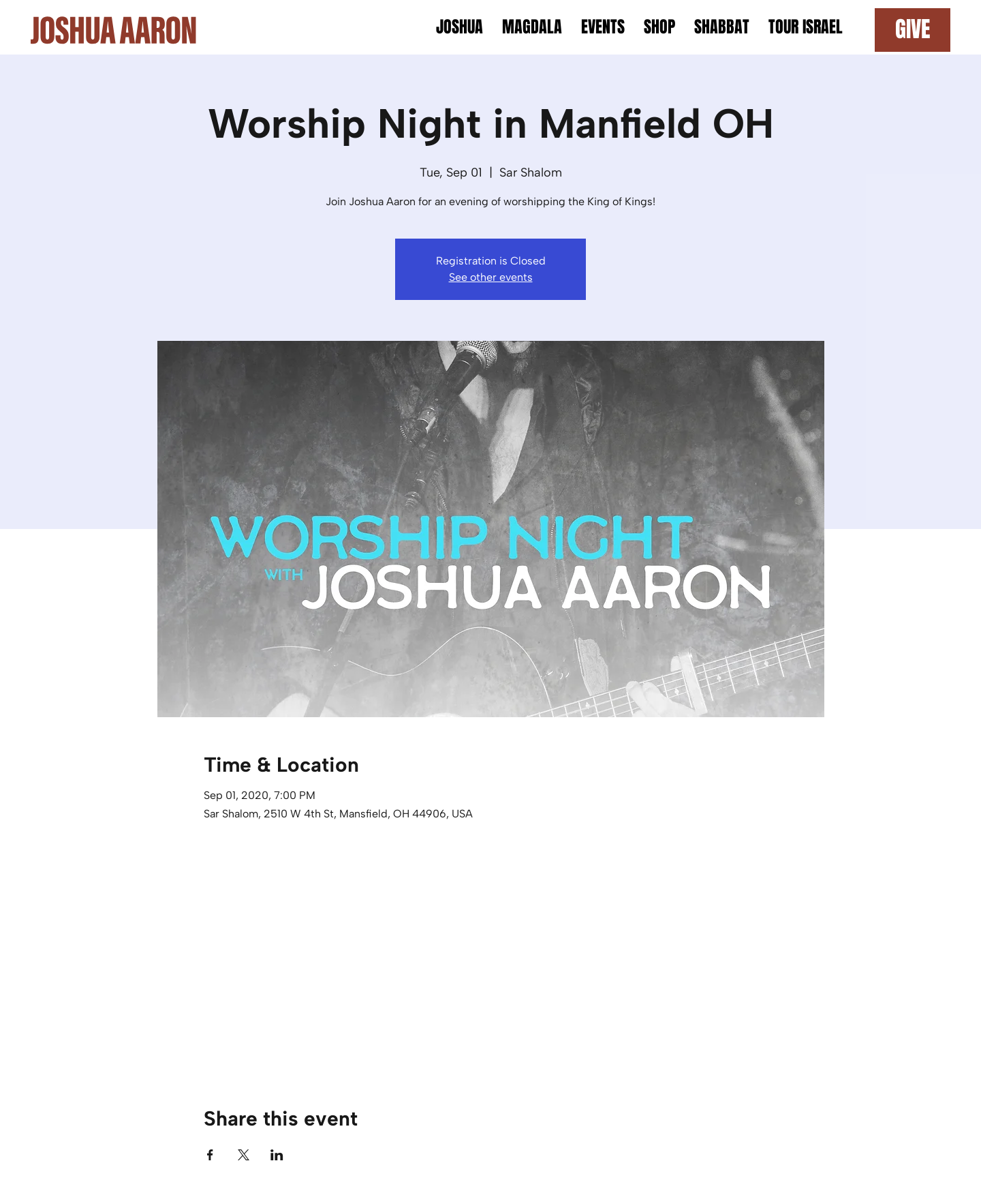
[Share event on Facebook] (210, 1154)
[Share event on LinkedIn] (276, 1154)
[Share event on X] (243, 1154)
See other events (491, 277)
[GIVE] (912, 30)
